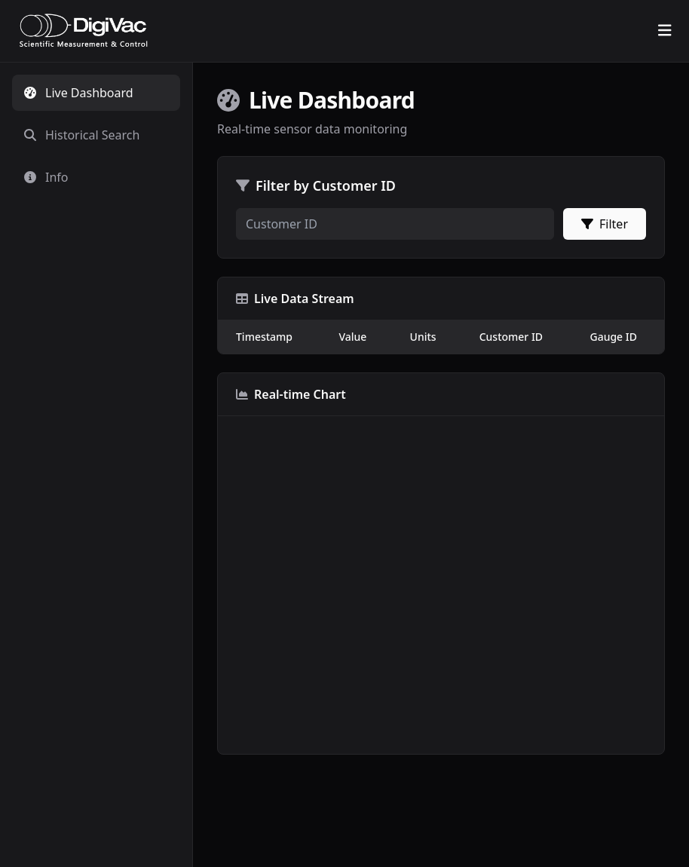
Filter (604, 224)
